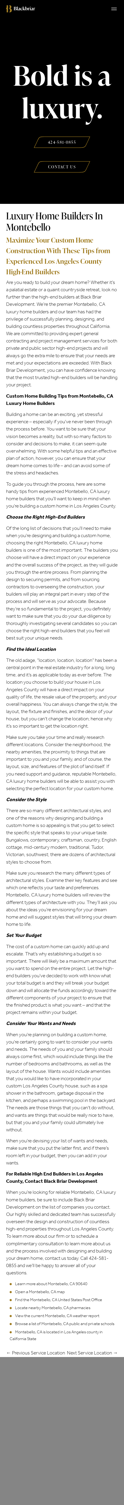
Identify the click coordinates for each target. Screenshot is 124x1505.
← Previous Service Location (35, 1353)
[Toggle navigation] (114, 8)
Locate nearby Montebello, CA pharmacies (52, 1307)
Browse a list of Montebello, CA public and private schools (64, 1323)
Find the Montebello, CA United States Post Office (58, 1299)
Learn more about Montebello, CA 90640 (51, 1283)
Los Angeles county (81, 1331)
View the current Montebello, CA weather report (57, 1315)
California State (23, 1338)
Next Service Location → (92, 1353)
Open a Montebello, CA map (40, 1291)
